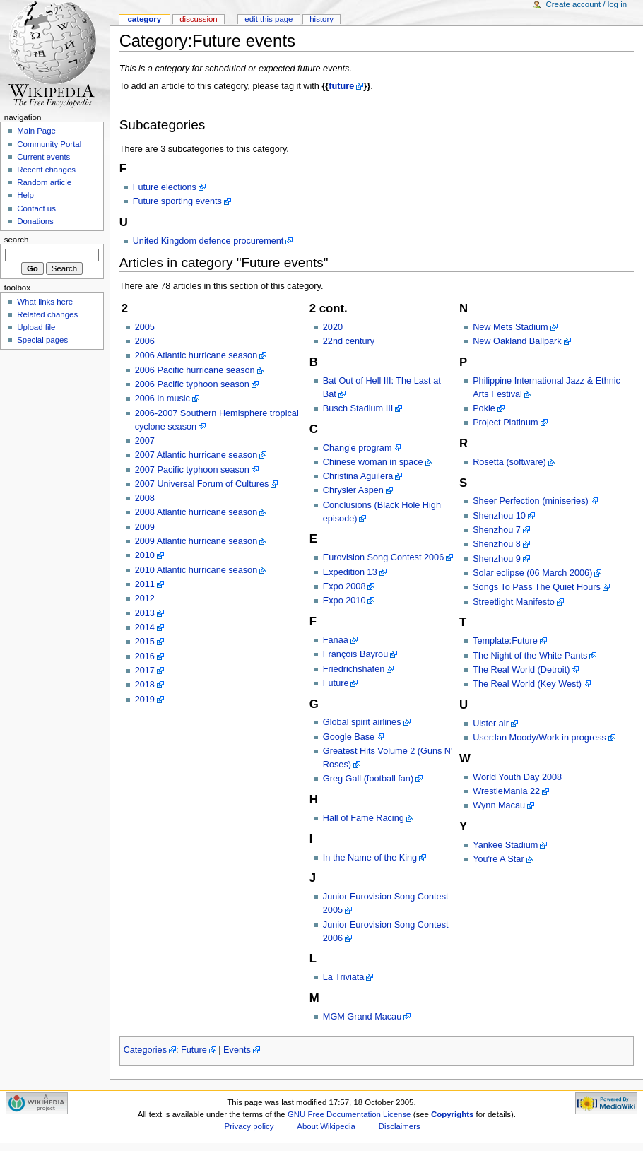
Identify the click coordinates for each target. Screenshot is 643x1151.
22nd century (348, 341)
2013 (145, 613)
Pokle (484, 408)
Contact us (36, 208)
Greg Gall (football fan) (368, 779)
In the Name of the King (370, 858)
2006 (145, 341)
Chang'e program (357, 448)
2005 (145, 327)
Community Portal (49, 144)
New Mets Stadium (510, 327)
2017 (145, 670)
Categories (145, 1050)
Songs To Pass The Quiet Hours (537, 587)
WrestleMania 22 (506, 791)
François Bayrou (355, 654)
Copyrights (452, 1114)
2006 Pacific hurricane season (195, 370)
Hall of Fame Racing (363, 818)
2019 (145, 699)
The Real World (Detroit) (521, 670)
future (341, 86)
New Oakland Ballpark (517, 341)
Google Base (348, 737)
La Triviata (344, 977)
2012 (145, 598)
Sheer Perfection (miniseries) (531, 501)
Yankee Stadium (505, 845)
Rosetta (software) (509, 462)
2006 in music (162, 398)
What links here (45, 301)
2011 (145, 584)
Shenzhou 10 (499, 516)
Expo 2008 (344, 586)
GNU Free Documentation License (349, 1114)
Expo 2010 (344, 601)
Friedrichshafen (353, 669)
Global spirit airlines (362, 722)
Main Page (36, 130)
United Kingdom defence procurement (208, 241)
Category (144, 19)
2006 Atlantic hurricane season (196, 355)
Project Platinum (505, 422)
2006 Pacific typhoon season (192, 384)
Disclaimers (399, 1126)
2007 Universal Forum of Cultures (202, 484)
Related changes (47, 314)
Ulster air (491, 723)
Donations (35, 221)
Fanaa (335, 640)
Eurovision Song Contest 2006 (383, 557)
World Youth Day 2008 (517, 777)
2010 (145, 555)
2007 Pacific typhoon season (192, 470)
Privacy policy (249, 1126)
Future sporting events (177, 201)
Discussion (198, 19)
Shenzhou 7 (497, 530)
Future (336, 683)
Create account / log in (586, 4)
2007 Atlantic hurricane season (196, 455)
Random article (44, 182)
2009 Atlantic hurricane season (196, 541)
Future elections (164, 187)
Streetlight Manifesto (514, 602)
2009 (145, 527)
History (321, 19)
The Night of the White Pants (530, 656)
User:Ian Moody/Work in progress (539, 738)
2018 (145, 685)
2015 (145, 642)
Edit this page (268, 19)
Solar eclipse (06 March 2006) (532, 573)
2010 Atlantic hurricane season (196, 570)
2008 (145, 498)
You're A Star (498, 859)
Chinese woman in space (373, 462)
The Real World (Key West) (527, 684)
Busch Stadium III (358, 408)
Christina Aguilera (358, 476)
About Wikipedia (326, 1126)
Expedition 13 (350, 572)
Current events (43, 157)
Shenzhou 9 (497, 559)
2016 (145, 656)
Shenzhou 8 (497, 544)
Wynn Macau (499, 805)
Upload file (36, 327)
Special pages (42, 340)
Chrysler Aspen (353, 490)
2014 (145, 627)
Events (237, 1050)
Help (25, 195)
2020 (333, 327)
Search (16, 239)
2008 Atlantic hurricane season (196, 512)
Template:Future (505, 641)
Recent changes (46, 169)
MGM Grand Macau (362, 1017)
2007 (145, 441)
